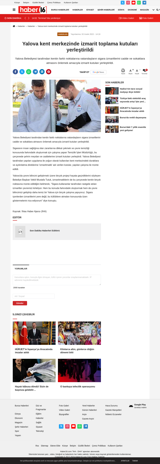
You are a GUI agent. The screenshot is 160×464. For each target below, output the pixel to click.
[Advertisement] (59, 252)
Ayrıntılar (125, 461)
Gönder (20, 303)
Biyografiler (64, 414)
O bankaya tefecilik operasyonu (77, 386)
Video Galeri (126, 18)
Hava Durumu (111, 406)
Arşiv (84, 414)
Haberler (78, 10)
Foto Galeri (146, 18)
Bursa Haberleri (60, 10)
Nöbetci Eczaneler (113, 414)
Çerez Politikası (54, 2)
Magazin (144, 10)
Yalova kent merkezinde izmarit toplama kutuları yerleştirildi (62, 26)
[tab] (21, 268)
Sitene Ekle (55, 446)
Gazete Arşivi (88, 419)
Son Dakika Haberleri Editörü (45, 230)
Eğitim (38, 414)
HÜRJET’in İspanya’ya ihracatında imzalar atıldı (34, 351)
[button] (28, 18)
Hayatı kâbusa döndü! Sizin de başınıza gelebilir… (32, 388)
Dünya (121, 10)
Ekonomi (132, 10)
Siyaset (90, 10)
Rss (37, 446)
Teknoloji (40, 431)
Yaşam (18, 435)
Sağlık (38, 422)
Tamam (135, 461)
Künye (17, 2)
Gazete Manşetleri (113, 410)
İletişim (26, 2)
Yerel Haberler (88, 406)
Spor (17, 431)
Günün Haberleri (89, 410)
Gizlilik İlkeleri (38, 2)
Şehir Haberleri (105, 10)
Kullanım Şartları (71, 2)
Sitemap (44, 446)
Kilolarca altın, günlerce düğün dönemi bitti (77, 351)
